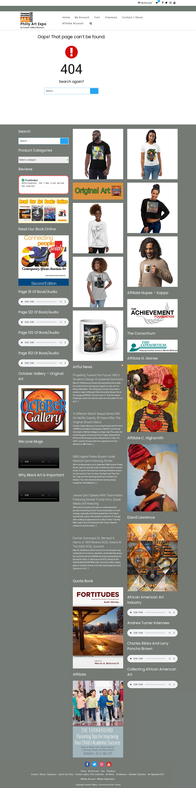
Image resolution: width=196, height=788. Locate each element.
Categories (51, 774)
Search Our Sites (65, 774)
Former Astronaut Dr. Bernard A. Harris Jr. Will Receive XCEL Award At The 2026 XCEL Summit (97, 542)
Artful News (82, 366)
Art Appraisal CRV (156, 774)
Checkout (111, 17)
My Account (146, 3)
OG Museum (121, 774)
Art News (110, 774)
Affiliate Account (74, 23)
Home (66, 17)
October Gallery (82, 774)
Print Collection (97, 774)
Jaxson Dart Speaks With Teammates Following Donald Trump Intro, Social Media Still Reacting (97, 499)
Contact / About (134, 17)
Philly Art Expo (33, 24)
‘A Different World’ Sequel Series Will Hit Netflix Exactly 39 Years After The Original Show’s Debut (97, 418)
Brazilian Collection (137, 774)
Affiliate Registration (106, 779)
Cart (97, 17)
